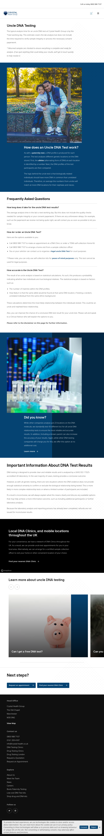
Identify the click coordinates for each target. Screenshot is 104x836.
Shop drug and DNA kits (17, 796)
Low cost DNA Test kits (16, 792)
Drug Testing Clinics (15, 751)
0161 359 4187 (13, 740)
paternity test (38, 153)
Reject (93, 827)
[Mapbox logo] (6, 570)
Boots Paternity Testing (16, 789)
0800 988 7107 (96, 4)
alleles (41, 160)
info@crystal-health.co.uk (17, 743)
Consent (84, 827)
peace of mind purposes (63, 258)
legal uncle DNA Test (60, 251)
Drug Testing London (16, 754)
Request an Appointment (17, 761)
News (9, 782)
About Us (11, 775)
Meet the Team (13, 778)
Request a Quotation (15, 758)
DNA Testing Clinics (15, 747)
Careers (10, 785)
